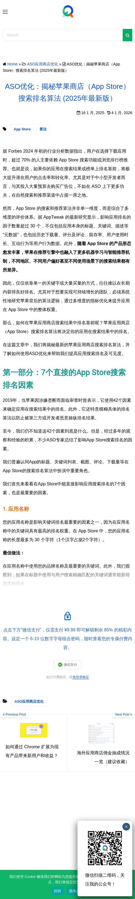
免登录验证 (81, 677)
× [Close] (126, 827)
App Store (22, 129)
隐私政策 (76, 891)
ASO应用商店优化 (29, 701)
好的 (57, 891)
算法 (43, 129)
